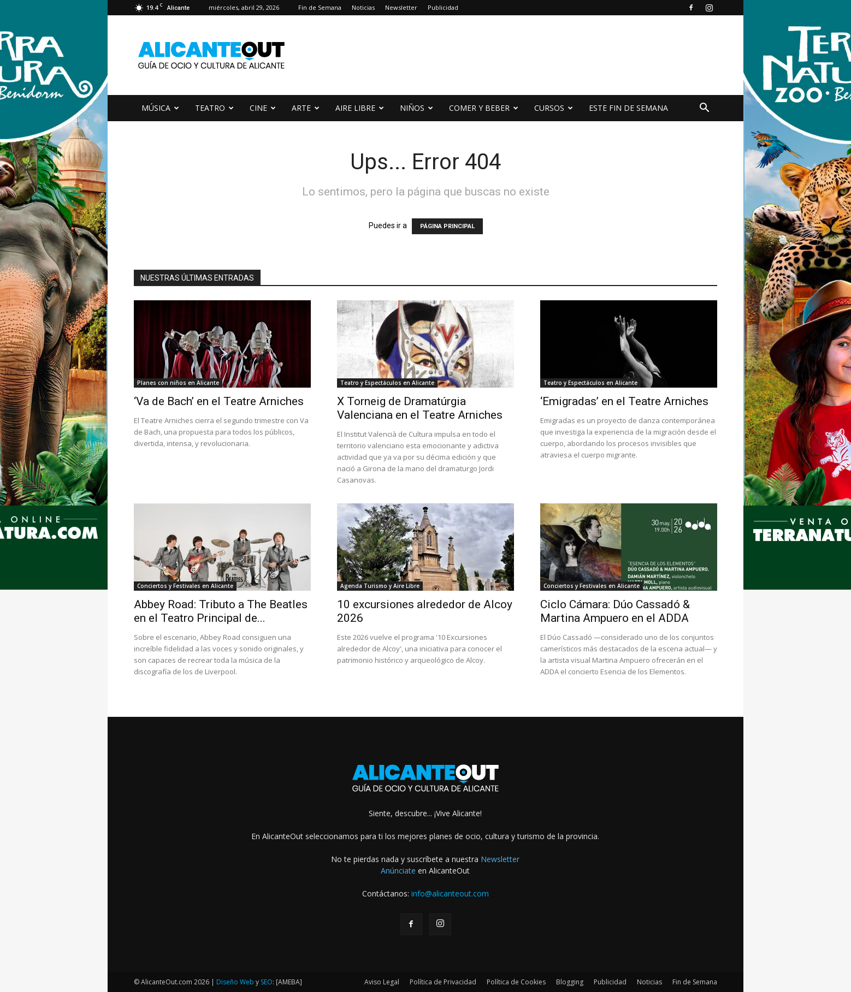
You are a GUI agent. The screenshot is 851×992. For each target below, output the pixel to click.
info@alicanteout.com (450, 893)
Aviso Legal (381, 982)
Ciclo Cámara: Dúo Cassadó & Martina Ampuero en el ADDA (615, 611)
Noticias (363, 7)
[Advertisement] (518, 55)
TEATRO (214, 108)
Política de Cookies (516, 982)
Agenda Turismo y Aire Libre (379, 586)
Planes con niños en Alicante (178, 383)
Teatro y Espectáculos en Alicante (387, 383)
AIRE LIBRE (359, 108)
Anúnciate (398, 870)
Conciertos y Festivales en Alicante (185, 586)
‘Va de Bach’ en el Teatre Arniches (219, 401)
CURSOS (553, 108)
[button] (704, 109)
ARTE (306, 108)
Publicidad (443, 7)
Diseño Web (235, 982)
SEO (267, 982)
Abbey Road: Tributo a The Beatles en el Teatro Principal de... (221, 611)
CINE (263, 108)
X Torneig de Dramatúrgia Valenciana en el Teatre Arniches (420, 408)
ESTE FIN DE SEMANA (628, 108)
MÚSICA (160, 108)
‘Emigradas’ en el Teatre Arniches (624, 401)
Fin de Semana (319, 7)
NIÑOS (416, 108)
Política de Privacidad (443, 982)
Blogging (569, 982)
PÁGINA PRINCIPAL (447, 226)
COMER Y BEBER (483, 108)
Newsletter (401, 7)
